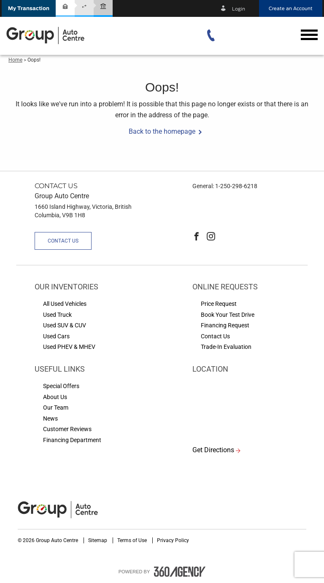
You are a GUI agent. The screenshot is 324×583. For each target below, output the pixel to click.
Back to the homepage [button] (162, 131)
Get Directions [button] (213, 450)
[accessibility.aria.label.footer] (179, 572)
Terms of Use (132, 540)
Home (15, 60)
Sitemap (98, 540)
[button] (29, 8)
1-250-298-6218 (236, 186)
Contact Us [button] (63, 241)
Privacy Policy (173, 540)
